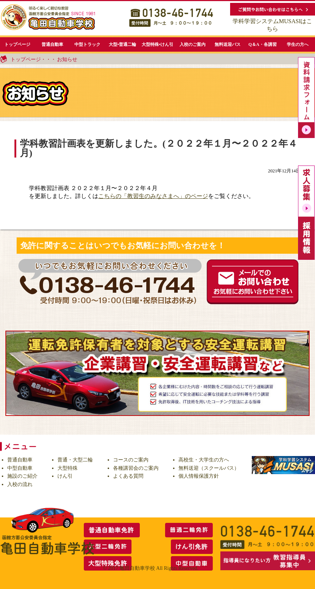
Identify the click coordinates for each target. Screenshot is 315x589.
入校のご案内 (193, 44)
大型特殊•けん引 (157, 44)
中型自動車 (20, 468)
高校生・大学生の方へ (203, 460)
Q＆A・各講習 (263, 44)
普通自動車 (52, 44)
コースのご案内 (130, 460)
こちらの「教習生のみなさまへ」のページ (153, 196)
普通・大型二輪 (75, 460)
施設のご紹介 (22, 476)
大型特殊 (67, 468)
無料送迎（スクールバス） (208, 468)
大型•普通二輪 (122, 44)
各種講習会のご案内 (136, 468)
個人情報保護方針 (198, 476)
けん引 (65, 476)
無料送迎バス (228, 44)
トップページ (17, 44)
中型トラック (87, 44)
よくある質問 (128, 476)
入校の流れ (20, 484)
